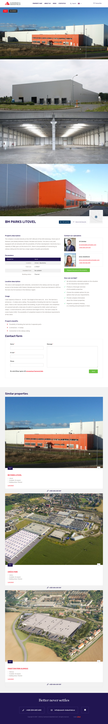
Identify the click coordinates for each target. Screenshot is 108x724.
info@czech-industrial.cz (63, 710)
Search (73, 3)
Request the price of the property (77, 270)
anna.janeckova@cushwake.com (89, 260)
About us (47, 3)
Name (12, 344)
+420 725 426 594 (84, 262)
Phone (12, 361)
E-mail (12, 352)
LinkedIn (85, 710)
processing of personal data (34, 371)
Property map (37, 3)
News (54, 3)
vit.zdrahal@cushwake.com (87, 244)
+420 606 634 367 (85, 247)
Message (50, 344)
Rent (5, 11)
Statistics (62, 3)
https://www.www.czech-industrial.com (12, 3)
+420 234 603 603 (31, 710)
